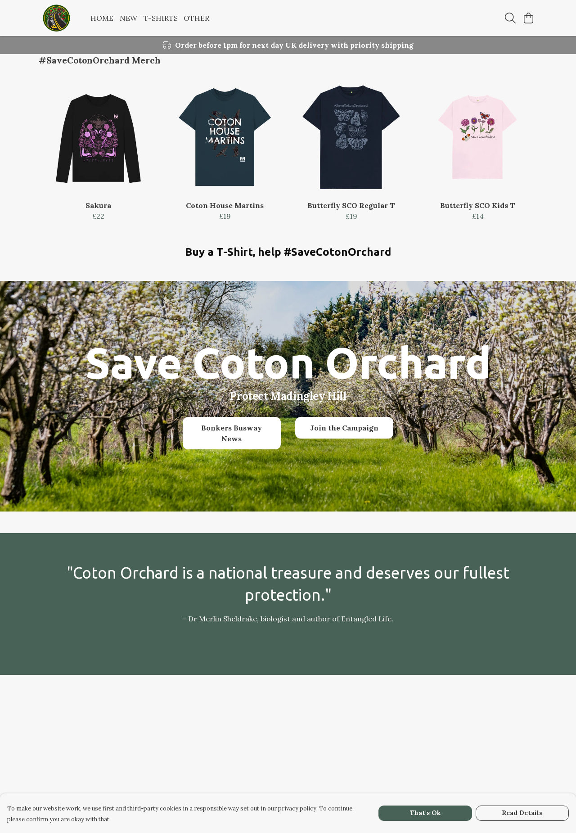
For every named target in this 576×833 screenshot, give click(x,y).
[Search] (510, 18)
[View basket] (528, 18)
